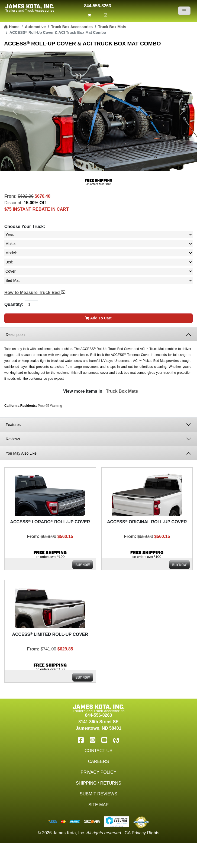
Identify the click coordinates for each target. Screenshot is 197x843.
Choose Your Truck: (24, 226)
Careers (98, 761)
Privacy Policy (99, 772)
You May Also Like (21, 453)
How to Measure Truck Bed (34, 292)
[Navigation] (184, 10)
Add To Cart (98, 318)
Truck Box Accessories (72, 27)
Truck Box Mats (112, 27)
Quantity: (13, 304)
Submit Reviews (98, 794)
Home (12, 27)
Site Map (98, 804)
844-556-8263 (97, 5)
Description (15, 334)
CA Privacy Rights (142, 833)
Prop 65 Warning (50, 406)
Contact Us (98, 750)
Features (14, 424)
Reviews (13, 439)
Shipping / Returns (98, 783)
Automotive (35, 27)
